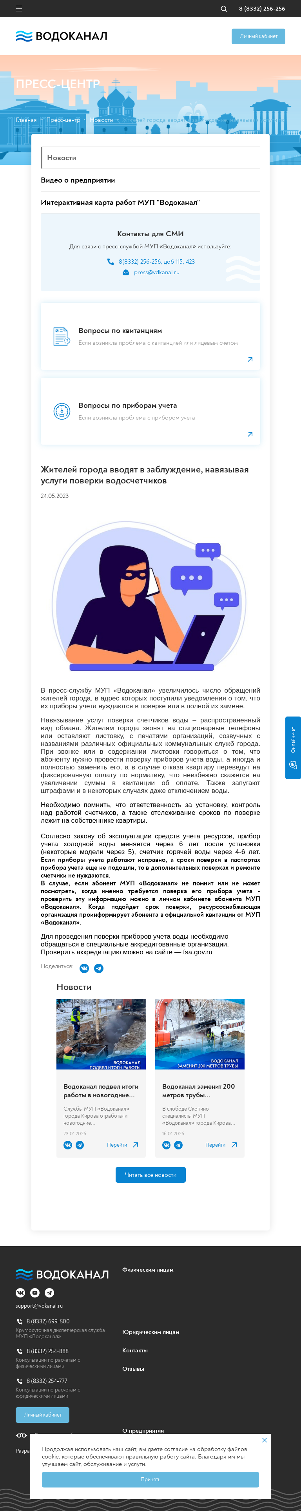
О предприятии (143, 1431)
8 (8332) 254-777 (47, 1381)
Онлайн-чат (293, 748)
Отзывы (133, 1369)
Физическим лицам (148, 1270)
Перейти (117, 1145)
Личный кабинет (258, 36)
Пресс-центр (63, 120)
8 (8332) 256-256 (262, 9)
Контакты (135, 1350)
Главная (26, 120)
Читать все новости (150, 1175)
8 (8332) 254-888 (48, 1351)
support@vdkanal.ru (39, 1306)
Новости (101, 120)
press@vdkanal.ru (157, 272)
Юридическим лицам (151, 1332)
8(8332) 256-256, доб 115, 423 (157, 262)
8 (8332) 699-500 (48, 1321)
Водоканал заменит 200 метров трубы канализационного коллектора (198, 1091)
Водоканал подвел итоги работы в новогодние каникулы (100, 1091)
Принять (150, 1479)
